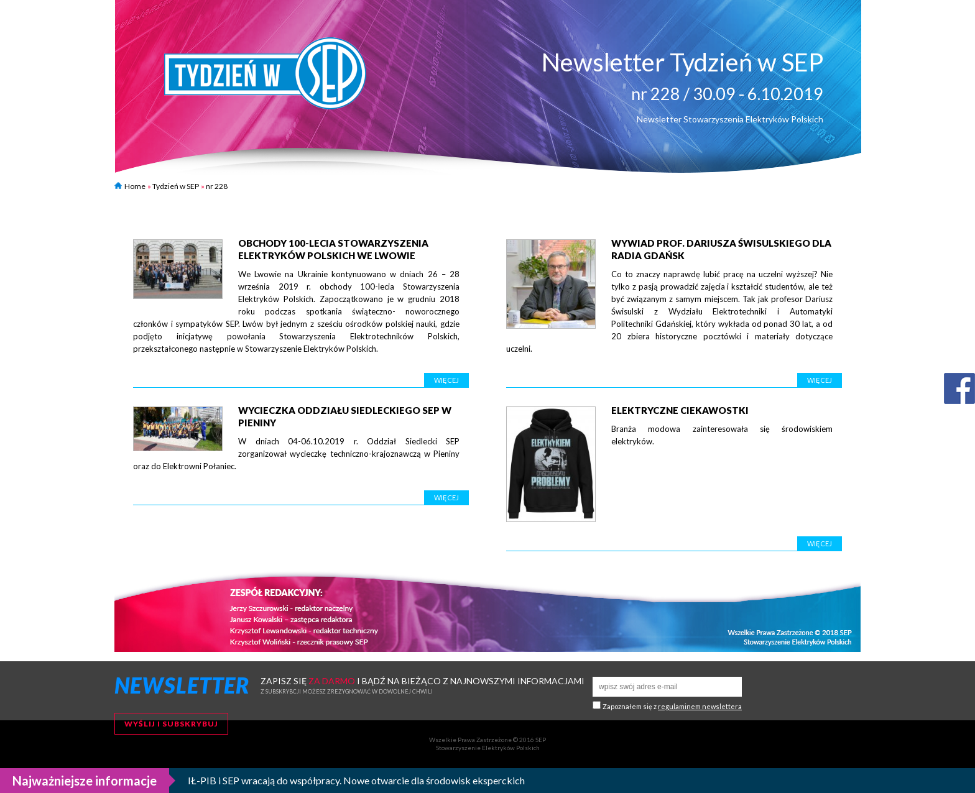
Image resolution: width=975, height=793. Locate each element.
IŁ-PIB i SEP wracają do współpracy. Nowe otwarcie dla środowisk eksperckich (356, 780)
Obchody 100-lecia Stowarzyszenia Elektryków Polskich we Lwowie (333, 249)
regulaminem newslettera (700, 706)
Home (130, 186)
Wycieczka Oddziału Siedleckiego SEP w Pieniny (344, 416)
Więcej (446, 380)
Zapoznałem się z (672, 706)
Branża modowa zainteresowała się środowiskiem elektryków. (722, 435)
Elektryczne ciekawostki (680, 410)
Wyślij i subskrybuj (171, 723)
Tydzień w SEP (175, 186)
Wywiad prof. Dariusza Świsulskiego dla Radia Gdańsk (721, 249)
